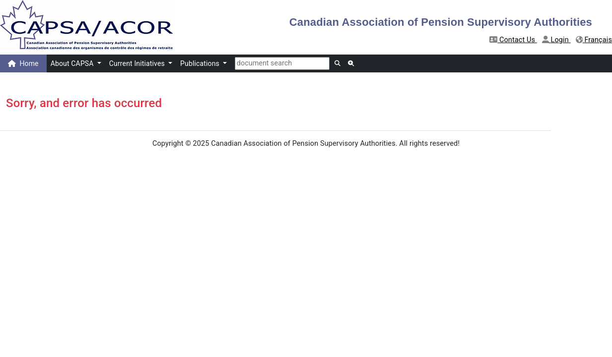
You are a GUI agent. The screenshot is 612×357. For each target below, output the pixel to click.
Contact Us (513, 40)
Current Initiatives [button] (138, 63)
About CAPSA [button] (73, 63)
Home (23, 63)
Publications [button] (200, 63)
